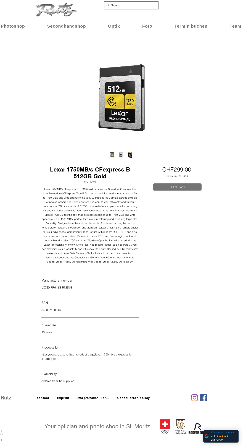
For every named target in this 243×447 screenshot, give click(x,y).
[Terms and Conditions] (106, 397)
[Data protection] (87, 397)
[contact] (43, 397)
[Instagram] (194, 397)
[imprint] (64, 397)
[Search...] (131, 5)
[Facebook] (203, 397)
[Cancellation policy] (134, 397)
